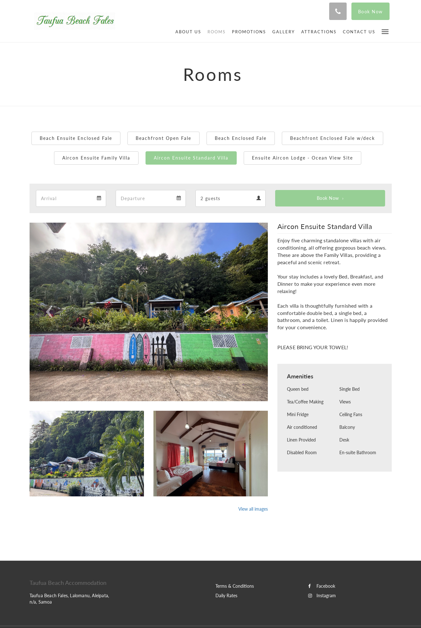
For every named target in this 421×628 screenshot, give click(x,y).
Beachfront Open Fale (163, 138)
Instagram (322, 595)
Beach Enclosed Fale (241, 138)
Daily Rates (226, 595)
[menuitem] (188, 32)
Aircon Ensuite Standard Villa (191, 157)
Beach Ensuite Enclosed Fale (76, 138)
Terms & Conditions (234, 586)
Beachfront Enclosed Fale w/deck (332, 138)
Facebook (321, 586)
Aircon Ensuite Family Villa (96, 157)
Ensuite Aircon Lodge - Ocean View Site (302, 157)
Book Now (328, 198)
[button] (385, 31)
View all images (253, 509)
